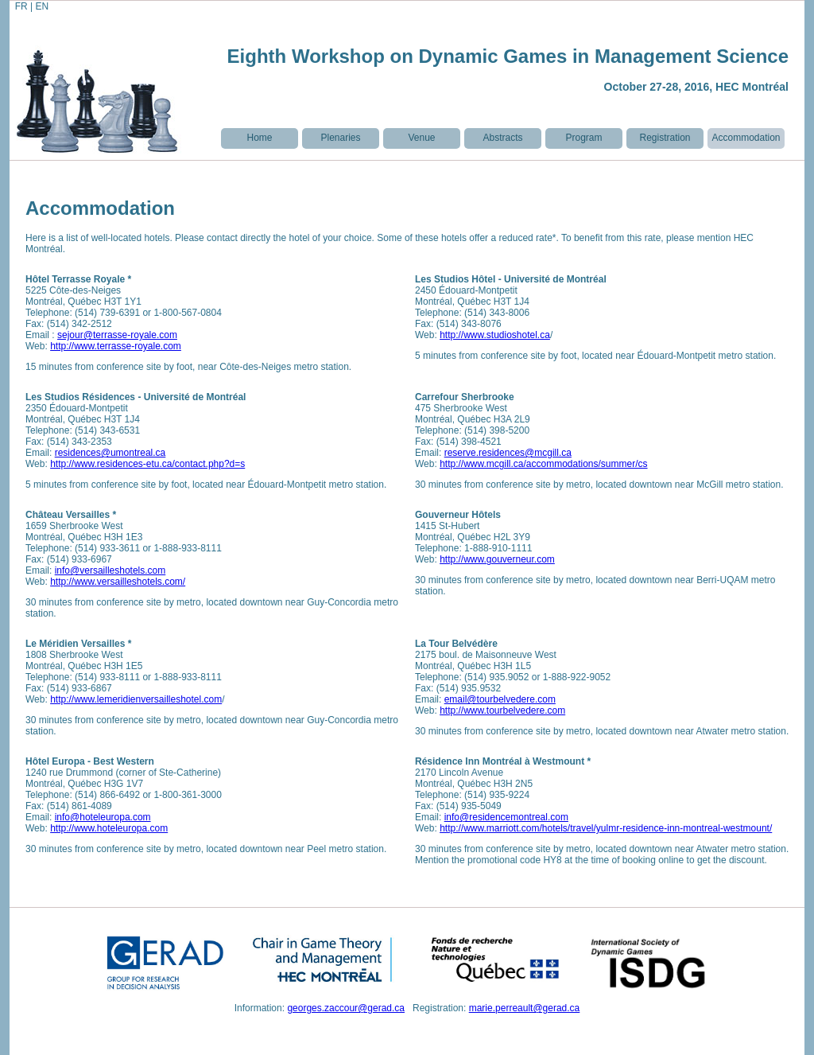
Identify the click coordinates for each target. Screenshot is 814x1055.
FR (19, 6)
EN (41, 6)
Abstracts (502, 137)
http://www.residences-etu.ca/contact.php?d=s (147, 463)
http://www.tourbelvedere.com (502, 710)
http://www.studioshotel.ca (495, 335)
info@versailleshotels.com (110, 570)
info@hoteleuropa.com (103, 817)
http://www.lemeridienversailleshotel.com (136, 699)
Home (259, 137)
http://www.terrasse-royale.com (115, 346)
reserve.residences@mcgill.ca (508, 452)
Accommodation (745, 137)
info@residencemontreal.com (506, 817)
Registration (664, 137)
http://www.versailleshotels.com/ (117, 581)
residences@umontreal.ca (110, 452)
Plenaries (340, 137)
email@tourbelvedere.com (500, 699)
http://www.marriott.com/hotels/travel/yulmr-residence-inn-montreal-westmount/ (606, 828)
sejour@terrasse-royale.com (117, 335)
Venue (421, 137)
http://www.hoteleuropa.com (109, 828)
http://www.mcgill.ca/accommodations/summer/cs (543, 463)
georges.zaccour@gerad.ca (346, 1008)
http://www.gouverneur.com (497, 559)
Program (583, 137)
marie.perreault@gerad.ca (524, 1008)
